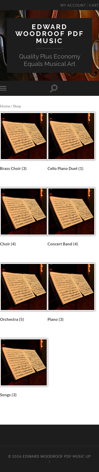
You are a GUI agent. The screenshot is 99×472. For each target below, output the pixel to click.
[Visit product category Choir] (24, 218)
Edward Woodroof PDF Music (49, 34)
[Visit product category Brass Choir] (24, 142)
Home (5, 106)
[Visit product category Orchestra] (24, 293)
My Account (73, 5)
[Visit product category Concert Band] (71, 218)
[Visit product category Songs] (24, 369)
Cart (94, 5)
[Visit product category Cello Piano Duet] (71, 142)
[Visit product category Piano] (71, 293)
